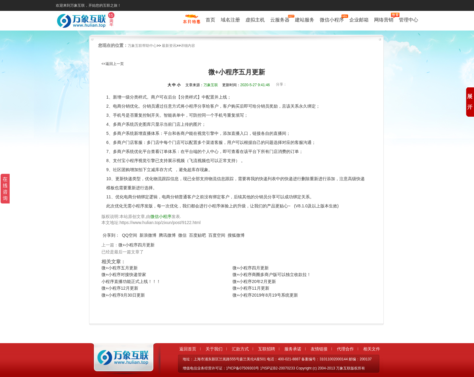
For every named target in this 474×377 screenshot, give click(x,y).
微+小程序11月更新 (250, 288)
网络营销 (383, 19)
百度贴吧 (197, 235)
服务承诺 (292, 348)
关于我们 (214, 348)
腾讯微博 (167, 235)
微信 (182, 235)
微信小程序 (332, 19)
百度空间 (216, 235)
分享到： (111, 235)
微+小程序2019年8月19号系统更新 (265, 295)
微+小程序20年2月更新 (254, 281)
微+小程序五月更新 (119, 267)
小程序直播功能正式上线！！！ (131, 281)
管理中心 (408, 19)
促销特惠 (191, 22)
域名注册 (230, 19)
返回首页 (187, 348)
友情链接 (319, 348)
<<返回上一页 (112, 64)
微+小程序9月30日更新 (123, 295)
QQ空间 (129, 235)
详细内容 (188, 46)
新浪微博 (147, 235)
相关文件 (371, 348)
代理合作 (345, 348)
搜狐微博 (236, 235)
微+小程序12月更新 (119, 288)
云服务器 (280, 19)
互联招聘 (266, 348)
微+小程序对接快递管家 (123, 274)
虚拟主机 (255, 19)
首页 (210, 19)
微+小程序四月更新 (136, 244)
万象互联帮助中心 (142, 46)
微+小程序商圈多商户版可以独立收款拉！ (271, 274)
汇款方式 (240, 348)
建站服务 (304, 19)
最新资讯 (169, 46)
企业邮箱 (359, 19)
